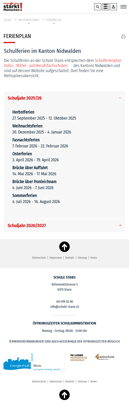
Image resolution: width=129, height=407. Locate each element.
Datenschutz (39, 257)
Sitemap (82, 257)
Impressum (56, 257)
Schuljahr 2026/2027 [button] (27, 225)
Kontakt (69, 257)
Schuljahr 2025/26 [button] (25, 98)
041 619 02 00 (64, 302)
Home (7, 20)
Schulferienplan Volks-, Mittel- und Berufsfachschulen (62, 63)
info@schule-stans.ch (64, 307)
